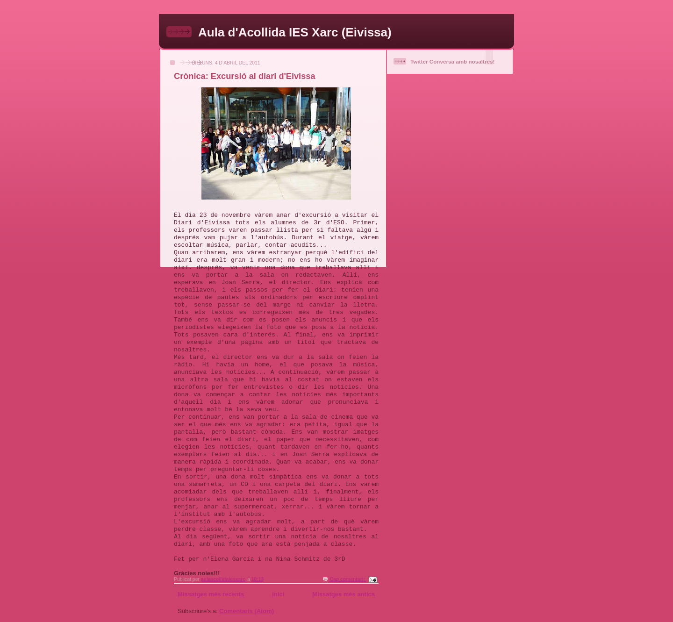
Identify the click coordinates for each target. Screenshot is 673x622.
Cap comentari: (347, 579)
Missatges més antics (343, 594)
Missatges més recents (211, 594)
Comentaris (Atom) (246, 611)
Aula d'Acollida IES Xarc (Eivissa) (295, 32)
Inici (278, 594)
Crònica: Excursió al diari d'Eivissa (244, 76)
